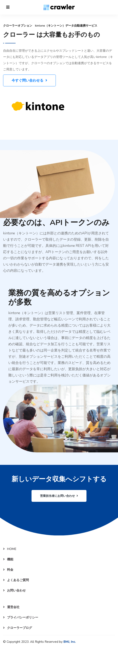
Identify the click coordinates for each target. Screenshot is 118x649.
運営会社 (11, 607)
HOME (9, 549)
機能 (8, 559)
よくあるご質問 (16, 580)
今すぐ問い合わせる (29, 80)
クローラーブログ (17, 628)
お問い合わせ (14, 590)
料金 (8, 570)
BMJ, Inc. (69, 642)
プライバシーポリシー (20, 617)
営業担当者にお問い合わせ (59, 496)
